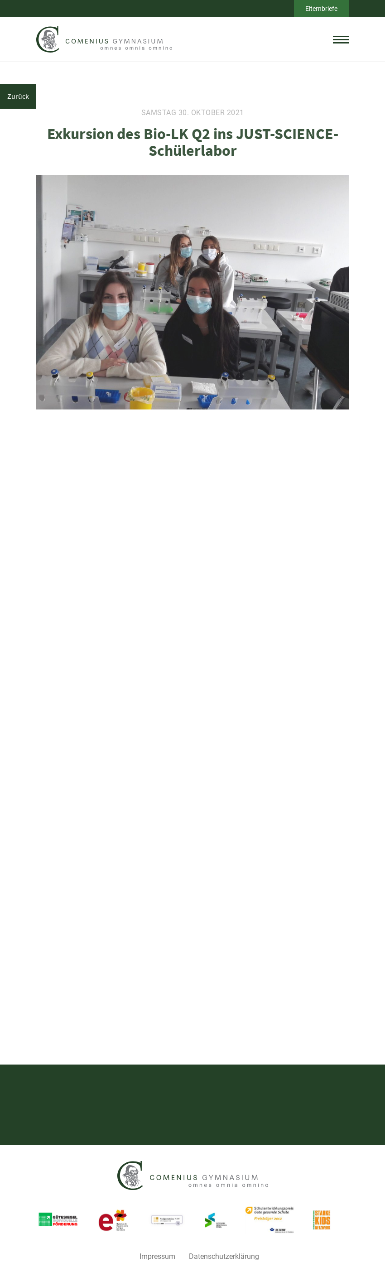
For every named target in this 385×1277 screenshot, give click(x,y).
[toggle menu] (341, 39)
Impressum (157, 1256)
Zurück (18, 96)
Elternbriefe (321, 8)
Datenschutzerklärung (224, 1256)
